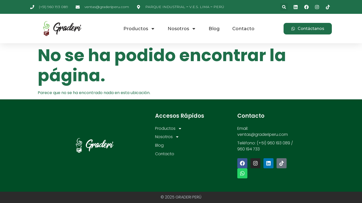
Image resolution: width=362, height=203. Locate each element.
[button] (284, 7)
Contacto (243, 28)
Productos (139, 28)
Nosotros (182, 28)
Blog (214, 28)
